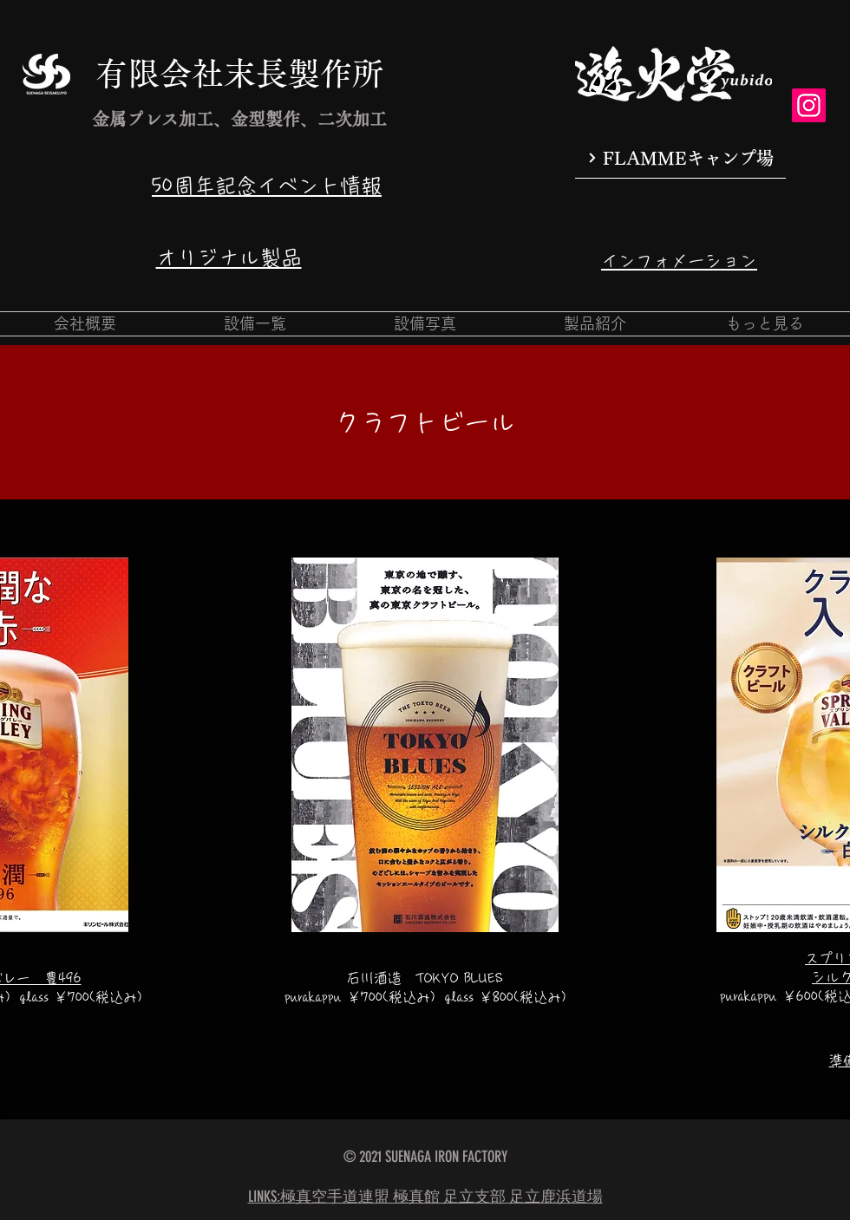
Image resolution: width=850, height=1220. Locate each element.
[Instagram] (809, 105)
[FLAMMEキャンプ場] (680, 158)
